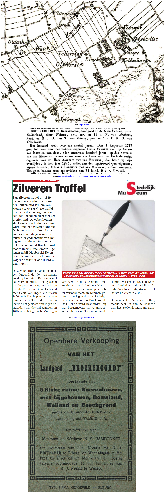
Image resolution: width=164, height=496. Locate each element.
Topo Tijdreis (85, 125)
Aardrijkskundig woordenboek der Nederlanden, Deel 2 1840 (84, 176)
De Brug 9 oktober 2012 (84, 317)
